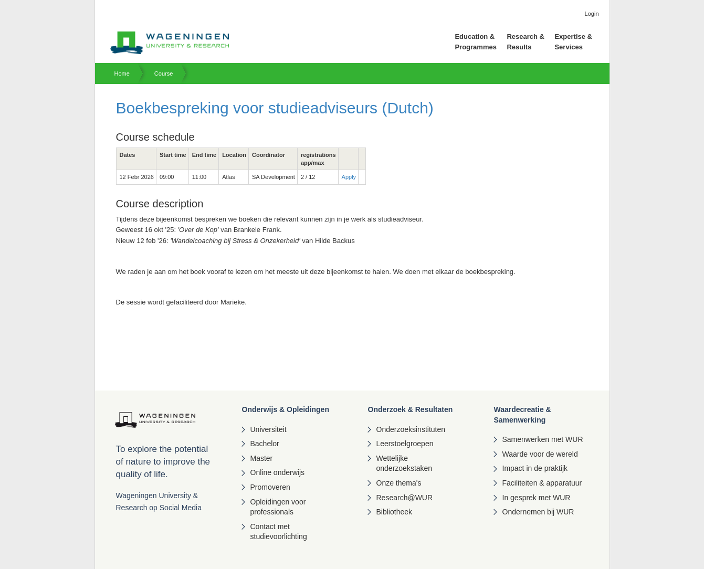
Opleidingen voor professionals (278, 507)
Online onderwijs (277, 472)
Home (122, 73)
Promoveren (270, 487)
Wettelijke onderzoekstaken (404, 463)
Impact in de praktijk (535, 468)
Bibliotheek (394, 512)
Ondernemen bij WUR (538, 512)
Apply (349, 177)
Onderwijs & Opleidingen (285, 409)
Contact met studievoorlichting (278, 531)
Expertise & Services (573, 42)
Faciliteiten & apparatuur (542, 483)
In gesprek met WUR (536, 497)
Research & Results (525, 42)
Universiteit (268, 429)
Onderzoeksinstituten (411, 429)
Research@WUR (404, 497)
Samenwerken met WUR (542, 439)
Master (261, 458)
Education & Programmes (475, 42)
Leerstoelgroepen (405, 443)
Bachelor (264, 443)
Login (592, 13)
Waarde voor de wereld (540, 454)
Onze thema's (399, 483)
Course (163, 73)
